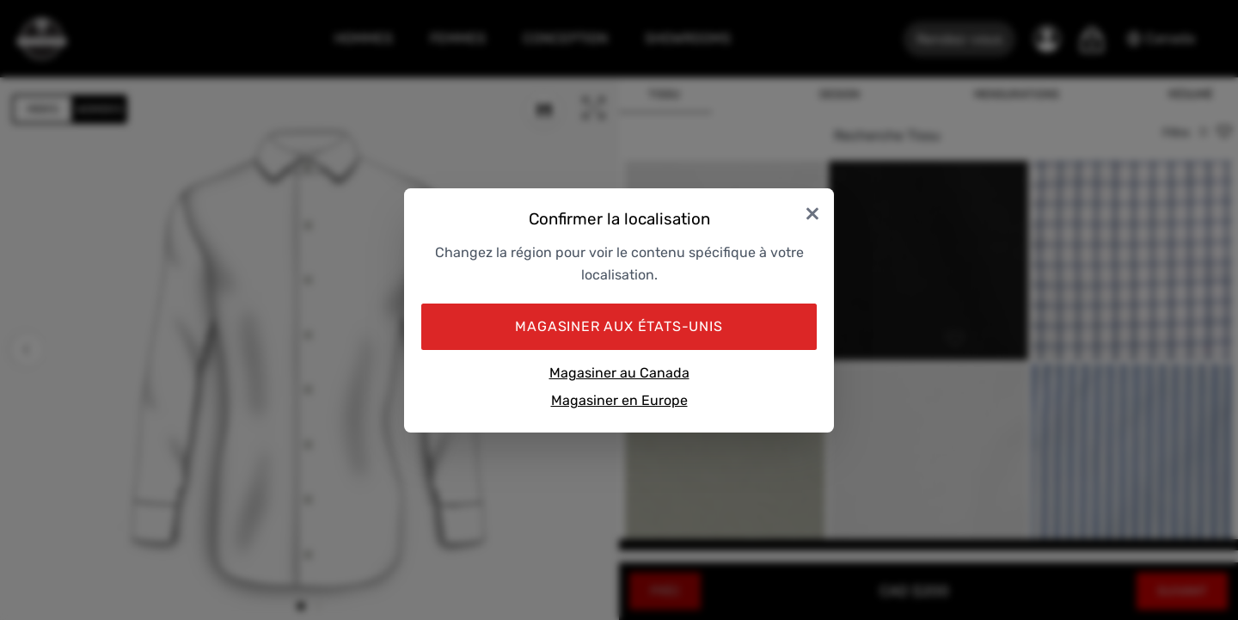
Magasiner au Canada (619, 373)
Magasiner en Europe (619, 400)
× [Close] (812, 213)
